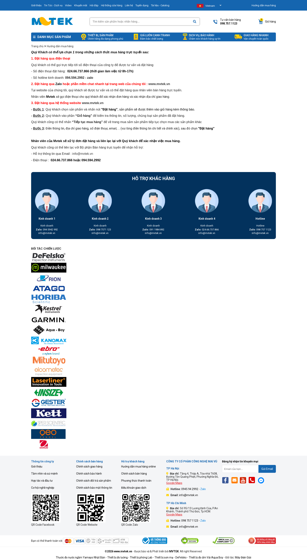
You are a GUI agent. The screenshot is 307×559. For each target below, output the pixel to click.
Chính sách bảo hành (89, 473)
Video (68, 5)
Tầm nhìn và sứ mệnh (44, 473)
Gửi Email (267, 468)
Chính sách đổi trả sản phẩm (93, 480)
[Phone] (252, 480)
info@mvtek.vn (46, 233)
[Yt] (244, 480)
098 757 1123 (260, 229)
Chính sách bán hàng (134, 473)
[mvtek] (153, 257)
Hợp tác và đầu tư (42, 480)
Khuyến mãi (80, 5)
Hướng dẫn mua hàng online (138, 466)
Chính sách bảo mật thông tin (94, 487)
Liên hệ (129, 5)
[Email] (235, 480)
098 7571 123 (100, 229)
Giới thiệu (36, 5)
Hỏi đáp (94, 5)
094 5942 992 (47, 229)
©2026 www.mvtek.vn (118, 551)
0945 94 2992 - (193, 489)
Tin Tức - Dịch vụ (53, 5)
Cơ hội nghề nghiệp (42, 487)
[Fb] (226, 480)
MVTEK (174, 551)
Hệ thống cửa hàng (111, 5)
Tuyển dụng (141, 5)
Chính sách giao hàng (89, 466)
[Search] (194, 21)
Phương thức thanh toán (136, 480)
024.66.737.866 (207, 229)
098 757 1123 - (193, 520)
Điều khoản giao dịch (133, 487)
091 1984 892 (153, 229)
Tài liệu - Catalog (160, 5)
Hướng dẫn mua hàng (264, 5)
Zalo (59, 84)
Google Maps (174, 483)
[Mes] (261, 480)
